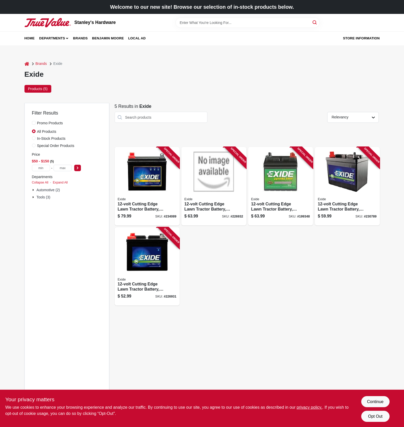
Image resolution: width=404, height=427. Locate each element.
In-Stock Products (51, 138)
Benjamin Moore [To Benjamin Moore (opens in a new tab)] (108, 38)
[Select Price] (77, 168)
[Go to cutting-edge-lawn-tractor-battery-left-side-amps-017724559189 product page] (147, 186)
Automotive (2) (48, 190)
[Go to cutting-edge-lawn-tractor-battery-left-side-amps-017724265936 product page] (347, 186)
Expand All (60, 182)
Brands (80, 38)
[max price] (63, 168)
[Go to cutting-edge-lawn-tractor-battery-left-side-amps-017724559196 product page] (280, 186)
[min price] (41, 168)
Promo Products (50, 123)
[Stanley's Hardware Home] (47, 22)
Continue (375, 401)
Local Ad (137, 38)
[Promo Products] (34, 123)
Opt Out (375, 416)
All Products (46, 131)
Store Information (361, 38)
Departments (52, 38)
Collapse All (40, 182)
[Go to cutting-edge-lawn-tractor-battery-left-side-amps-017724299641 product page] (147, 266)
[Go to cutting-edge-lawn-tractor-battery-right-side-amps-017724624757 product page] (213, 186)
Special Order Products (55, 145)
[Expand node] (34, 190)
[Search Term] (247, 23)
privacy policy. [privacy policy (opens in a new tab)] (309, 407)
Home (29, 38)
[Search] (315, 22)
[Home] (26, 63)
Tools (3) (43, 197)
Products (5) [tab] (38, 89)
